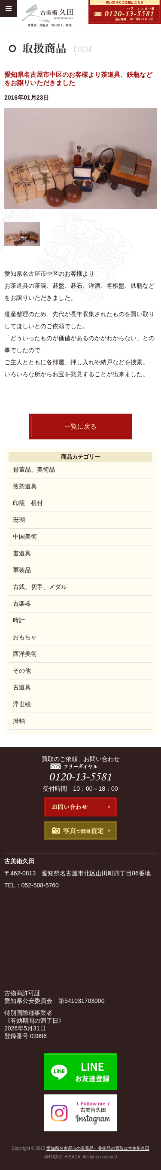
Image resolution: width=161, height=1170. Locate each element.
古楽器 (22, 603)
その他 (22, 670)
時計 (19, 620)
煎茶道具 (25, 486)
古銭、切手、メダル (40, 586)
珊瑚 (19, 519)
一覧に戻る (80, 426)
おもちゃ (25, 637)
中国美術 (25, 536)
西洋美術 (25, 653)
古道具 (22, 687)
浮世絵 (22, 704)
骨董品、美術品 (34, 469)
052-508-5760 (40, 885)
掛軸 (19, 720)
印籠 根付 (28, 503)
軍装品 (22, 570)
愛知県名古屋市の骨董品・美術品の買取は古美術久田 (97, 1148)
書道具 (22, 553)
